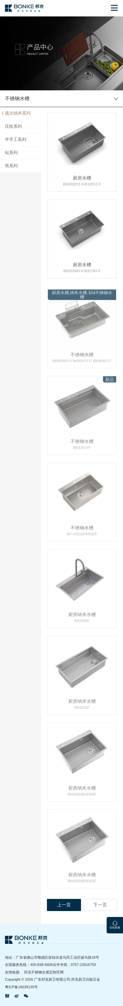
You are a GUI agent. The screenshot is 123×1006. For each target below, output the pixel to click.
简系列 (11, 166)
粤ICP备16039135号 (21, 987)
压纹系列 (13, 126)
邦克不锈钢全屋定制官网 (44, 972)
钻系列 (11, 152)
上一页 (64, 904)
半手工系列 (15, 139)
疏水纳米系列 (18, 113)
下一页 (100, 905)
